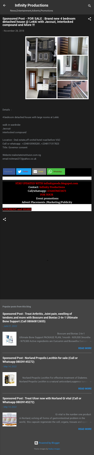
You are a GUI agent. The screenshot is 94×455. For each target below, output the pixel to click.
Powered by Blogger (47, 442)
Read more (84, 348)
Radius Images (54, 449)
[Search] (89, 6)
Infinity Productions (31, 5)
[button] (89, 19)
